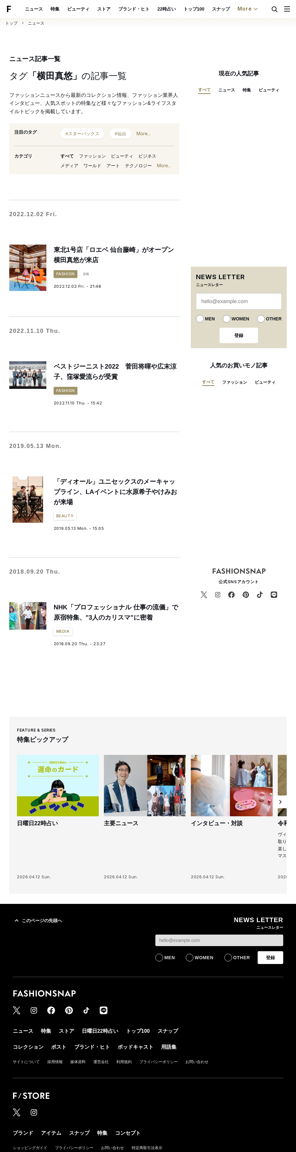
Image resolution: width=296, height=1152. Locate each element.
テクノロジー (138, 165)
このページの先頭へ (37, 920)
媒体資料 (78, 1062)
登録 (238, 335)
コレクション (28, 1047)
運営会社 (101, 1062)
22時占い (166, 9)
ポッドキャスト (135, 1047)
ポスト (58, 1047)
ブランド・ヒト (134, 9)
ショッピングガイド (30, 1148)
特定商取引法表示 (147, 1148)
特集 (55, 9)
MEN (210, 318)
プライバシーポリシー (158, 1062)
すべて (67, 156)
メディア (69, 165)
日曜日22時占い (100, 1031)
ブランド (23, 1133)
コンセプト (128, 1133)
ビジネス (147, 156)
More (248, 9)
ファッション (92, 156)
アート (113, 165)
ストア (104, 9)
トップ (11, 23)
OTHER (274, 318)
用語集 (168, 1047)
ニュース (34, 9)
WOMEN (240, 318)
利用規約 (124, 1062)
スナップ (221, 9)
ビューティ (78, 9)
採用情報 (55, 1062)
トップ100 (193, 9)
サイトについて (26, 1062)
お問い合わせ (196, 1062)
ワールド (92, 165)
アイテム (51, 1133)
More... (143, 133)
